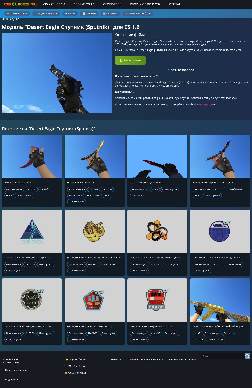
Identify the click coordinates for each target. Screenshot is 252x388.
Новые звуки (75, 195)
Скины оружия (10, 19)
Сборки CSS (112, 4)
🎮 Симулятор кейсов (137, 13)
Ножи (9, 195)
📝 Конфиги (89, 13)
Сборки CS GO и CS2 (145, 4)
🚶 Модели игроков (46, 13)
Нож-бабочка (93, 195)
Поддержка (11, 379)
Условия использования (182, 359)
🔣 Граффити (110, 13)
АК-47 (197, 333)
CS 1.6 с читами (77, 372)
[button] (130, 60)
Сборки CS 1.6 (84, 4)
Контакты (116, 359)
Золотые (93, 189)
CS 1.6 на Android (77, 366)
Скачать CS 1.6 (54, 4)
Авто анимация (14, 189)
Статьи (174, 4)
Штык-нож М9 (139, 195)
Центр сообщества (16, 370)
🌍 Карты (70, 13)
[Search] (247, 356)
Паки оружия (45, 264)
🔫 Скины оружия (17, 13)
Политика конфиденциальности (145, 359)
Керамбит (45, 189)
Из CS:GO (31, 189)
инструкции (206, 104)
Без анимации (13, 264)
